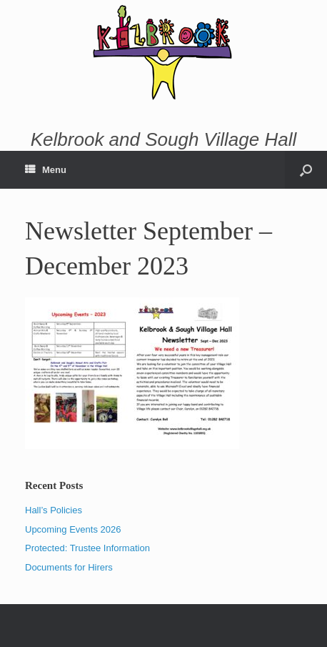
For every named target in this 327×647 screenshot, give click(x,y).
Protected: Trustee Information (87, 548)
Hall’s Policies (53, 510)
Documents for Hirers (69, 567)
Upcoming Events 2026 (73, 529)
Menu (45, 169)
